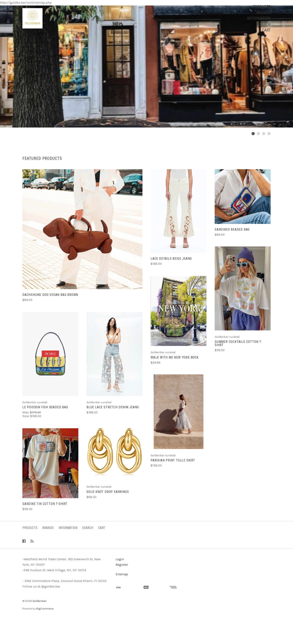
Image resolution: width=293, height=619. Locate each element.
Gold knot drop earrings (107, 492)
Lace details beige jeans (171, 258)
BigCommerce (45, 608)
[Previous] (6, 84)
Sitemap (122, 574)
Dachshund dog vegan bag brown (50, 295)
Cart (266, 30)
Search (264, 24)
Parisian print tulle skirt (173, 460)
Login (120, 559)
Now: (26, 416)
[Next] (286, 84)
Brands (264, 12)
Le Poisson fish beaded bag (45, 407)
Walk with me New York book (175, 357)
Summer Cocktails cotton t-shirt (238, 343)
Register (122, 565)
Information (259, 18)
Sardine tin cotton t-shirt (45, 504)
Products (262, 6)
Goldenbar (40, 601)
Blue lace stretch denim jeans (112, 407)
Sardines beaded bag (232, 229)
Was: (26, 412)
